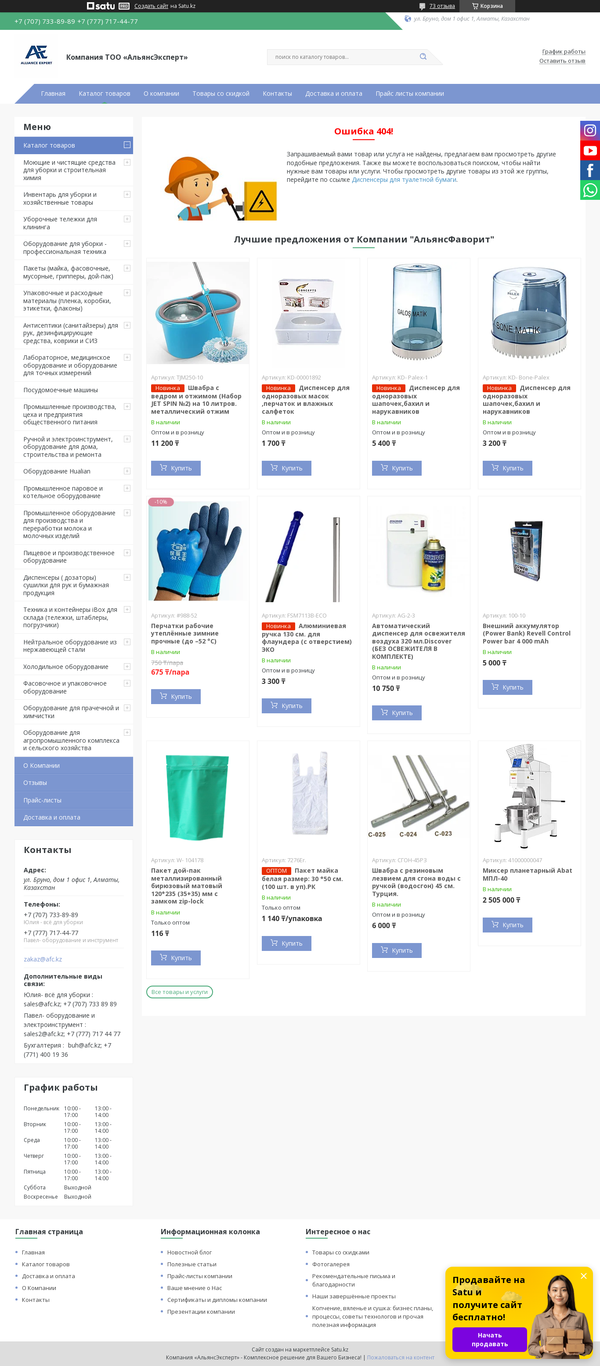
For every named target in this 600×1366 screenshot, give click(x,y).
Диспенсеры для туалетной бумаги (404, 179)
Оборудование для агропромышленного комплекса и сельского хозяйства (71, 740)
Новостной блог (189, 1252)
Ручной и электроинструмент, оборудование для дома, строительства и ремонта (68, 447)
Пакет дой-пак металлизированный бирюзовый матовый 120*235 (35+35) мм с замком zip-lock (186, 885)
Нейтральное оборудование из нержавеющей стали (70, 646)
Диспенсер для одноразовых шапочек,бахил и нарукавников (416, 399)
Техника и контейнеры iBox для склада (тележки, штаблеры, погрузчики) (70, 617)
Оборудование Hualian (56, 471)
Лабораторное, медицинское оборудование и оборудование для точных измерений (70, 365)
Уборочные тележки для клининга (60, 223)
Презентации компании (201, 1311)
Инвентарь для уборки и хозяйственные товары (60, 198)
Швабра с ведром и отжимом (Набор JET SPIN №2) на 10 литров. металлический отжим (196, 399)
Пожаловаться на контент (400, 1357)
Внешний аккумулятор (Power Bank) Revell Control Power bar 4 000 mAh (527, 633)
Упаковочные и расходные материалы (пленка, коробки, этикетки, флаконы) (67, 300)
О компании (161, 93)
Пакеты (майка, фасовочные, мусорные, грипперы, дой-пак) (68, 272)
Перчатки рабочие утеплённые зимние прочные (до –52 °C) (185, 633)
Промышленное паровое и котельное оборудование (63, 492)
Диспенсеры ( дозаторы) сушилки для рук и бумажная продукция (66, 585)
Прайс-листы (42, 800)
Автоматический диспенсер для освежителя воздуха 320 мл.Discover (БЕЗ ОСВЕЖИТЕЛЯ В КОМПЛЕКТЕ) (418, 641)
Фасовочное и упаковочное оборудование (65, 687)
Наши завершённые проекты (354, 1296)
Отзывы (35, 782)
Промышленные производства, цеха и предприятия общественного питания (69, 414)
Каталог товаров (104, 93)
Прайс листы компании (410, 93)
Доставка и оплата (333, 93)
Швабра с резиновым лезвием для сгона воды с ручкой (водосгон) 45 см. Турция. (416, 882)
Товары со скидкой (220, 93)
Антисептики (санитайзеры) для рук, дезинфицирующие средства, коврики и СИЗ (70, 333)
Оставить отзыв (562, 61)
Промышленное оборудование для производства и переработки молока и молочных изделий (69, 524)
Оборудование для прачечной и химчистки (71, 712)
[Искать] (423, 57)
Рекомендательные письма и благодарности (353, 1280)
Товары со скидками (340, 1252)
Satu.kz (339, 1349)
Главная (53, 93)
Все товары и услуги (180, 992)
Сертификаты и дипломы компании (217, 1300)
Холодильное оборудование (65, 666)
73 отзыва (442, 6)
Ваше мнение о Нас (194, 1288)
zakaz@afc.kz (43, 959)
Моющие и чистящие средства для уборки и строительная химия (69, 170)
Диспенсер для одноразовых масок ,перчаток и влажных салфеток (306, 399)
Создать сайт (151, 6)
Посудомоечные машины (60, 390)
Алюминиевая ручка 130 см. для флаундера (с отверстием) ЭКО (307, 638)
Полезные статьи (192, 1264)
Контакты (277, 93)
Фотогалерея (331, 1264)
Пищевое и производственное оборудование (69, 557)
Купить (181, 468)
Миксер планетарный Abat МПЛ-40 (527, 874)
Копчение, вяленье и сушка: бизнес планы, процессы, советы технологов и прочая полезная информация (372, 1316)
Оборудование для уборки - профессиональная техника (65, 247)
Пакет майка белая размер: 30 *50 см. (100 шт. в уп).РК (302, 878)
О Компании (41, 765)
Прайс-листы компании (199, 1276)
